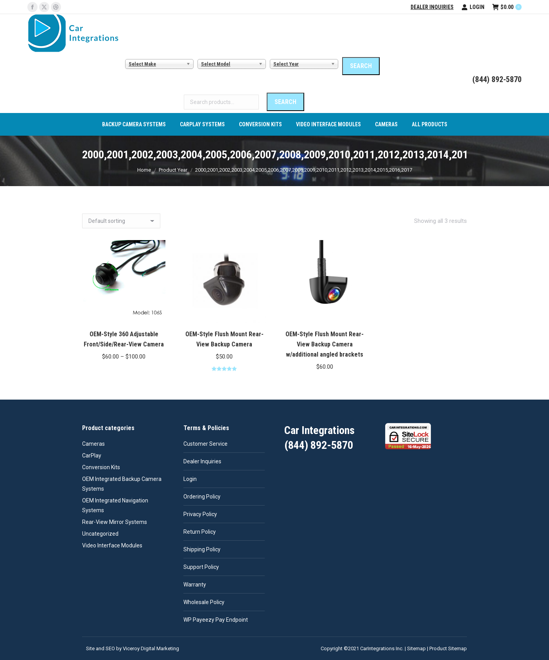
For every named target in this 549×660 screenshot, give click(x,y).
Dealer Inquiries (432, 7)
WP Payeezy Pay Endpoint (215, 620)
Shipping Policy (202, 549)
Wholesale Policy (203, 602)
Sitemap (416, 648)
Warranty (194, 584)
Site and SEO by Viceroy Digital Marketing (132, 648)
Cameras (93, 444)
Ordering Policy (202, 496)
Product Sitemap (448, 648)
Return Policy (199, 532)
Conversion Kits (101, 467)
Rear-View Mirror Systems (114, 522)
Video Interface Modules (112, 545)
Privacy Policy (200, 514)
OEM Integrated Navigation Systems (115, 505)
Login (472, 7)
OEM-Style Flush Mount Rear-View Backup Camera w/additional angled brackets (324, 344)
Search (285, 102)
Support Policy (201, 567)
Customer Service (205, 444)
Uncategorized (100, 534)
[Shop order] (121, 220)
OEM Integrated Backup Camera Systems (121, 484)
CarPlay (91, 455)
